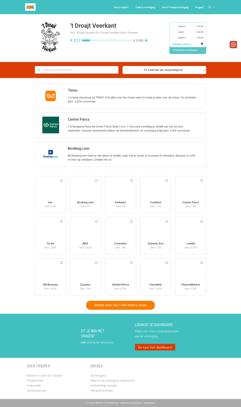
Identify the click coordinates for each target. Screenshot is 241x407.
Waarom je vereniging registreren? (112, 380)
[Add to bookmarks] (61, 180)
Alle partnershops (101, 390)
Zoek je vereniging (145, 7)
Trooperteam (35, 380)
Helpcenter (34, 385)
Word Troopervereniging (175, 7)
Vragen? (199, 7)
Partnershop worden (103, 385)
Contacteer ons (37, 390)
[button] (211, 7)
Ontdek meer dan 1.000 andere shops (120, 305)
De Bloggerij (98, 375)
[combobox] (76, 70)
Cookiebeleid (149, 403)
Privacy (115, 403)
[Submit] (39, 70)
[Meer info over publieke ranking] (202, 44)
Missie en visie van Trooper (44, 375)
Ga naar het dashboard (155, 347)
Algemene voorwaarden (131, 403)
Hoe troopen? (121, 7)
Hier (83, 342)
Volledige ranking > (181, 44)
